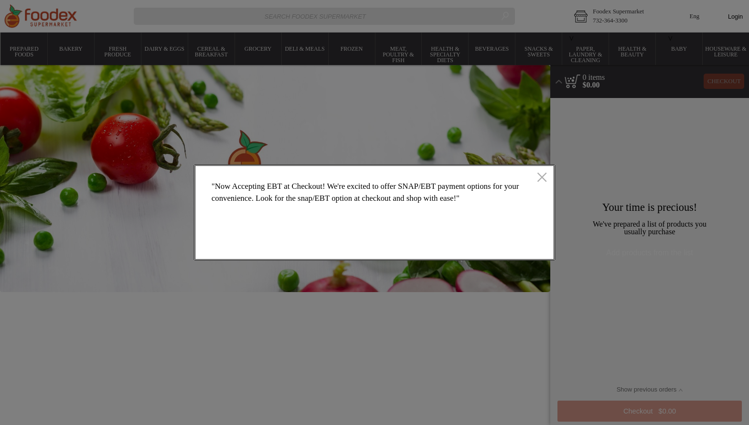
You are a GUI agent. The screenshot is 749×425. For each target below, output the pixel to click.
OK (509, 244)
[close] (542, 178)
